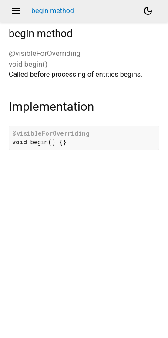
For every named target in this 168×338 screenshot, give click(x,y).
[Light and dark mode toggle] (148, 11)
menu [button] (15, 11)
